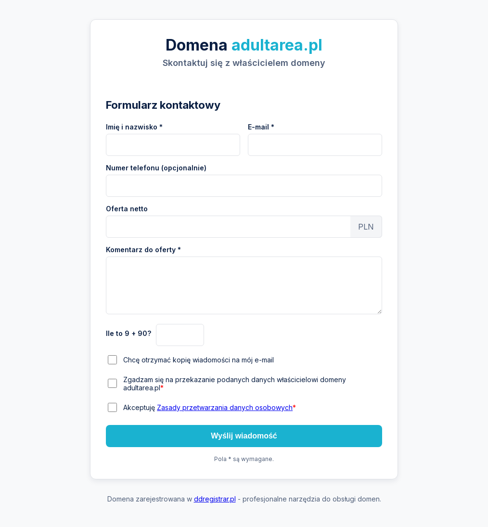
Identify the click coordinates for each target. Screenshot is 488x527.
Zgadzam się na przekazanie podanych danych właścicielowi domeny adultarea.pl (234, 383)
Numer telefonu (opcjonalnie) (156, 168)
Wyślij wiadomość (244, 436)
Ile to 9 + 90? (128, 333)
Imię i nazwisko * (134, 127)
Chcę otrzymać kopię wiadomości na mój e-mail (198, 360)
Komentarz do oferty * (143, 249)
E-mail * (261, 127)
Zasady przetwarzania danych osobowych (225, 407)
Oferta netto (127, 209)
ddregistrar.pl (215, 499)
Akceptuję (209, 407)
